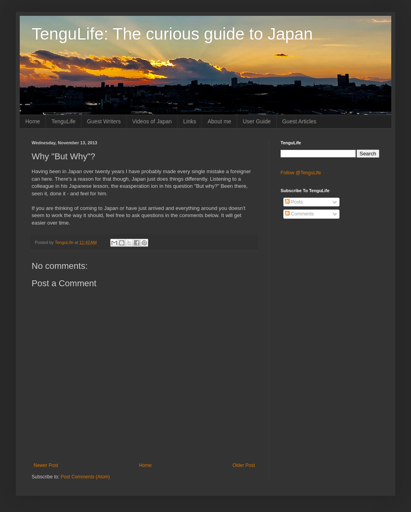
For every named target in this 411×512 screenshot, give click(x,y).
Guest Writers (104, 121)
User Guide (257, 121)
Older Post (243, 465)
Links (189, 121)
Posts (294, 202)
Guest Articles (299, 121)
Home (32, 121)
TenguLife (63, 121)
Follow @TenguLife (301, 173)
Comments (299, 214)
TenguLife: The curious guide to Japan (172, 34)
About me (219, 121)
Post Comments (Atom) (85, 477)
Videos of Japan (152, 121)
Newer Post (46, 465)
